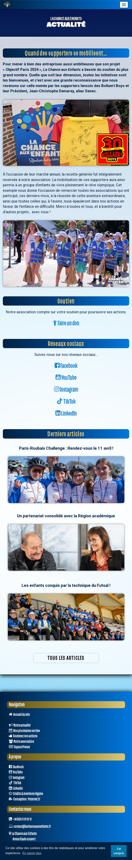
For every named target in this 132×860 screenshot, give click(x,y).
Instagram (66, 389)
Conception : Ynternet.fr (24, 799)
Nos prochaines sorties (24, 731)
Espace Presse (19, 747)
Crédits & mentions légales (26, 793)
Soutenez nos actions (23, 736)
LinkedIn (66, 413)
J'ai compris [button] (119, 851)
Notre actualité (20, 725)
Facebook (66, 366)
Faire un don (66, 323)
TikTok (66, 401)
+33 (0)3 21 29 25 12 (20, 819)
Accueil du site (19, 714)
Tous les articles (65, 658)
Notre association (21, 741)
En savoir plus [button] (31, 853)
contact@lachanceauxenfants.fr (32, 826)
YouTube (66, 377)
